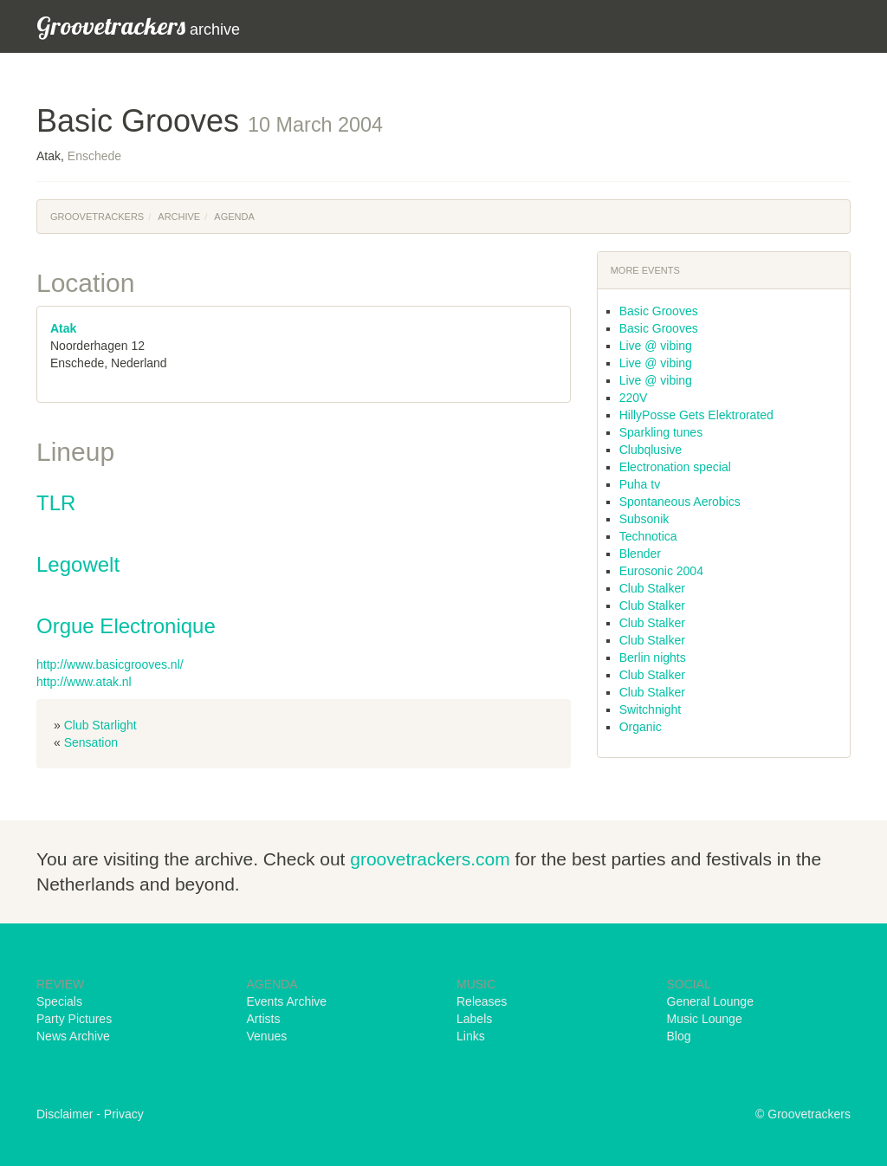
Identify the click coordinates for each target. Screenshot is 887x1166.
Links (470, 1036)
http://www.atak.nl (84, 682)
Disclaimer (64, 1114)
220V (633, 398)
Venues (267, 1036)
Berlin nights (652, 657)
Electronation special (675, 467)
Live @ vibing (655, 346)
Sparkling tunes (661, 432)
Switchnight (650, 709)
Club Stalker (652, 588)
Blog (679, 1036)
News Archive (73, 1036)
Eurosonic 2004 (661, 571)
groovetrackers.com (429, 859)
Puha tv (639, 484)
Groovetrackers (97, 216)
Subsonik (644, 519)
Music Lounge (704, 1019)
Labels (474, 1019)
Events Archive (287, 1001)
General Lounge (710, 1001)
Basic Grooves (658, 311)
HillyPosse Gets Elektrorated (696, 415)
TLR (55, 503)
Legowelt (78, 564)
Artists (264, 1019)
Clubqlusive (650, 450)
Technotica (648, 536)
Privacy (124, 1114)
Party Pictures (74, 1019)
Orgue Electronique (126, 626)
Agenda (234, 216)
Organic (640, 727)
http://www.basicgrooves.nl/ (110, 664)
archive (138, 25)
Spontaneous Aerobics (680, 502)
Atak (63, 328)
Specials (59, 1001)
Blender (640, 553)
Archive (179, 216)
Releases (481, 1001)
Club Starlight (100, 725)
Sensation (91, 742)
